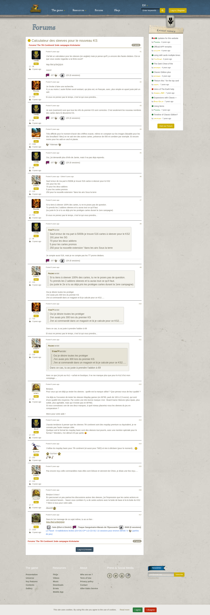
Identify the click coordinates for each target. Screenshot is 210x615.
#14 (140, 443)
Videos (56, 578)
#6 (140, 176)
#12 (140, 384)
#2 (140, 82)
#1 (140, 51)
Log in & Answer (85, 549)
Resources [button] (79, 10)
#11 (140, 339)
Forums (99, 10)
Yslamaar (36, 138)
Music (56, 581)
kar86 (36, 61)
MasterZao (36, 524)
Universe (30, 578)
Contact (83, 585)
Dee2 (36, 429)
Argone (36, 91)
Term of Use (85, 578)
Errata (56, 588)
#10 (140, 304)
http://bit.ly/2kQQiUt (55, 522)
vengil (36, 393)
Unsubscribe (153, 578)
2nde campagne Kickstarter (67, 45)
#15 (140, 466)
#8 (140, 224)
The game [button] (58, 10)
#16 (140, 490)
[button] (145, 5)
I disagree (150, 610)
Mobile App (58, 592)
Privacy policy (86, 581)
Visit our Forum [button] (165, 126)
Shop (117, 10)
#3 (140, 105)
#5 (140, 153)
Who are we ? (86, 574)
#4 (140, 129)
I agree (138, 610)
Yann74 (36, 186)
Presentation (32, 574)
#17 (140, 515)
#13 (140, 420)
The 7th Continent (45, 45)
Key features (32, 581)
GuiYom (36, 452)
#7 (140, 200)
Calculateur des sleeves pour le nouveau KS (62, 40)
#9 (140, 267)
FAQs (55, 574)
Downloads (58, 585)
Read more (125, 610)
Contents (30, 585)
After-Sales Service (89, 588)
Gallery (29, 588)
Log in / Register (178, 10)
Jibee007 (36, 499)
